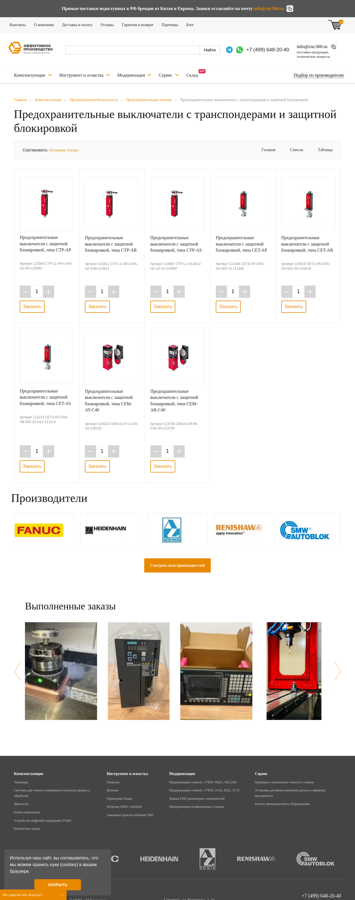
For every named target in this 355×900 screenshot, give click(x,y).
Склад (196, 73)
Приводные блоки (119, 799)
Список (292, 150)
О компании (45, 24)
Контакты (19, 24)
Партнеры (172, 24)
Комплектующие (33, 75)
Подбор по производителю (319, 75)
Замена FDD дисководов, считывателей (197, 799)
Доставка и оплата (79, 24)
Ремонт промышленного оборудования (282, 804)
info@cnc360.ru (269, 8)
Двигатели (21, 804)
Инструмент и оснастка (84, 75)
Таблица (321, 150)
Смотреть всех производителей (177, 565)
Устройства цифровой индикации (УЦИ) (42, 820)
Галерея (264, 150)
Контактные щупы (27, 829)
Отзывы (109, 24)
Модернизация (134, 75)
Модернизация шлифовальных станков (196, 807)
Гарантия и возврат (139, 24)
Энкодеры (21, 782)
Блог (192, 24)
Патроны (113, 782)
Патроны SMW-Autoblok (124, 807)
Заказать (32, 306)
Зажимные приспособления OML (130, 815)
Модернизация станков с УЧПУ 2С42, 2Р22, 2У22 (204, 790)
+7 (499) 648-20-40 (267, 49)
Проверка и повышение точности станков (284, 782)
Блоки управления (27, 812)
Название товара (64, 150)
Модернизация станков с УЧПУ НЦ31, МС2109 (203, 782)
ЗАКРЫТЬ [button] (57, 884)
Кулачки (112, 790)
